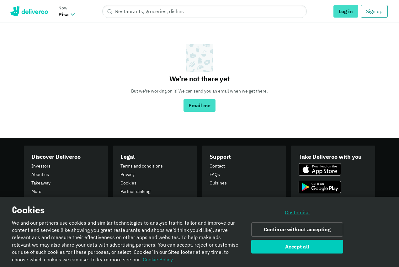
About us (40, 174)
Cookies (128, 183)
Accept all (297, 248)
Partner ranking (135, 191)
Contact (217, 166)
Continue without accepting (297, 231)
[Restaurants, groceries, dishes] (204, 11)
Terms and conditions (141, 166)
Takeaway (41, 183)
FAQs (215, 174)
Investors (41, 166)
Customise (297, 214)
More (36, 191)
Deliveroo (29, 11)
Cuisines (218, 183)
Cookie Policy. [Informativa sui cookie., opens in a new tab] (158, 261)
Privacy (127, 174)
